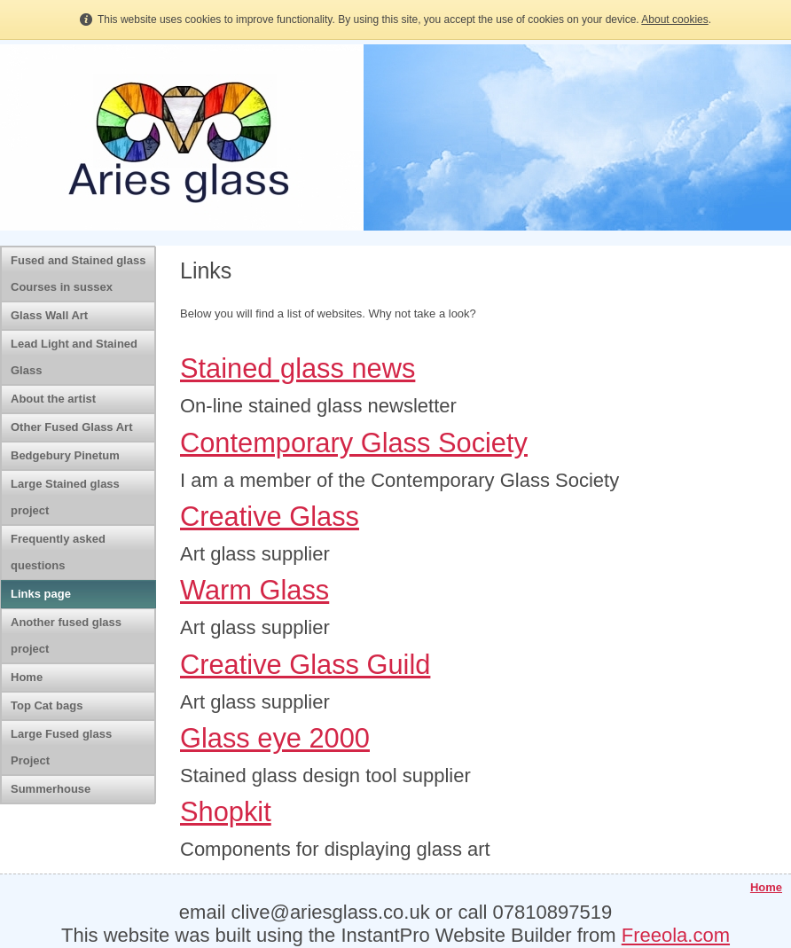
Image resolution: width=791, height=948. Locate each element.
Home (27, 677)
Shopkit (225, 811)
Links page (41, 593)
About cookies (674, 19)
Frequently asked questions (58, 552)
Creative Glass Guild (305, 664)
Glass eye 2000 (275, 738)
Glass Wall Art (49, 315)
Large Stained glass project (65, 497)
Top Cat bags (46, 705)
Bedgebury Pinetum (65, 455)
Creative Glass (269, 516)
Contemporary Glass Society (354, 442)
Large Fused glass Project (61, 747)
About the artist (53, 398)
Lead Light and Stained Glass (74, 357)
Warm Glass (254, 590)
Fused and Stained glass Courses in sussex (78, 274)
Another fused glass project (66, 635)
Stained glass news (297, 368)
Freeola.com (676, 935)
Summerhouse (50, 788)
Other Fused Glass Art (72, 427)
